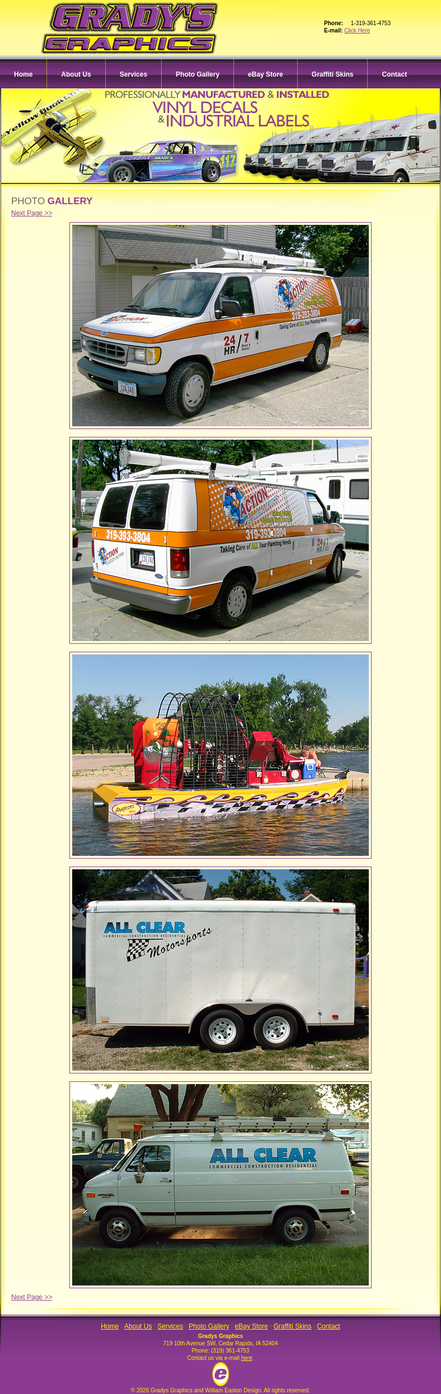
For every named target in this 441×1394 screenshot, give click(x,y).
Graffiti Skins (333, 74)
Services (133, 74)
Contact (394, 74)
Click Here (357, 30)
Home (23, 74)
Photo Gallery (197, 74)
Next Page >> (31, 213)
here (246, 1358)
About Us (76, 74)
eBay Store (265, 74)
